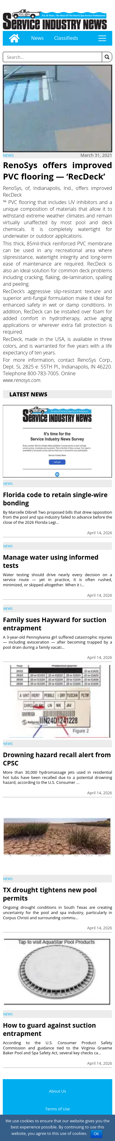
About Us (57, 1091)
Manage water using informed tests (50, 561)
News (37, 38)
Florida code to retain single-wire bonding (55, 498)
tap (102, 38)
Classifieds (66, 38)
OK (96, 1134)
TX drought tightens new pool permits (50, 894)
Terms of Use (57, 1109)
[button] (107, 57)
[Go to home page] (14, 38)
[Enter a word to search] (52, 57)
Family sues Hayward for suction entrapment (54, 623)
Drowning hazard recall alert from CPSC (57, 758)
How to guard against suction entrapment (49, 1029)
